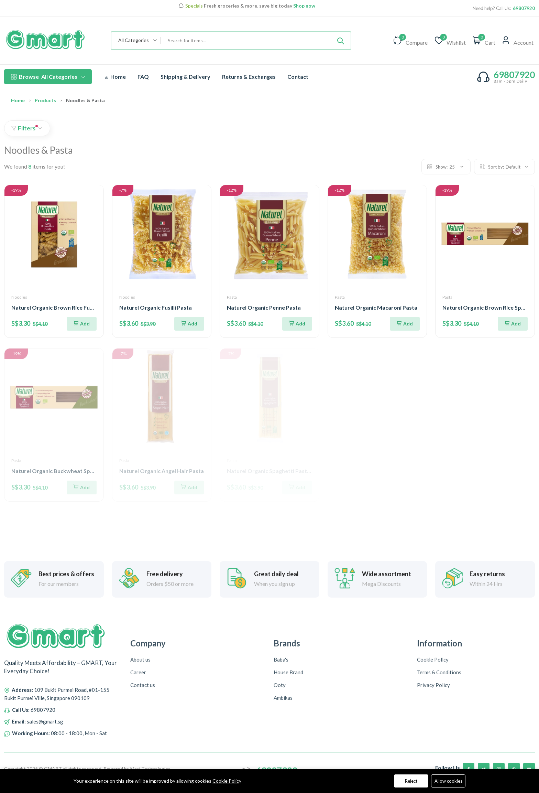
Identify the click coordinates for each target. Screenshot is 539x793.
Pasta (232, 297)
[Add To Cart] (82, 324)
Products (45, 100)
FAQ (143, 76)
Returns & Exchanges (249, 76)
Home (115, 76)
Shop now (303, 6)
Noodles (19, 297)
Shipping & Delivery (185, 76)
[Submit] (341, 40)
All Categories (48, 76)
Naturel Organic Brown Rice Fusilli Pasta (62, 307)
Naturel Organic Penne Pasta (264, 307)
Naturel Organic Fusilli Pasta (155, 307)
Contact (297, 76)
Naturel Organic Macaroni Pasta (376, 307)
